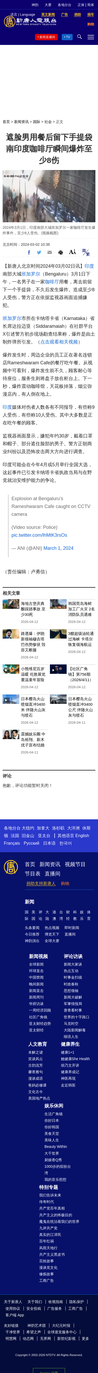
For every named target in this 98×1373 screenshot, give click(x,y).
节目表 (33, 874)
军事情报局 (73, 1004)
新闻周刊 (36, 997)
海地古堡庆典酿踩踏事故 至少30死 (33, 609)
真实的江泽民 (50, 1234)
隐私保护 (76, 1302)
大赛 (48, 5)
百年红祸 (46, 1241)
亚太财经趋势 (40, 1023)
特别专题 (48, 1187)
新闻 (29, 901)
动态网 (28, 1338)
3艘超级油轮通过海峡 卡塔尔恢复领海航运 (81, 639)
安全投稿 (33, 1308)
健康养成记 (70, 1072)
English (82, 835)
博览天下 (52, 934)
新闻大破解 (73, 997)
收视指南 (55, 1302)
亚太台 (44, 835)
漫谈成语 (35, 1078)
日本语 (49, 843)
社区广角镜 (38, 1017)
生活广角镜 (53, 1114)
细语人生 (71, 1037)
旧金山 (28, 835)
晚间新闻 (36, 984)
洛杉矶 (58, 828)
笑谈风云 (35, 1059)
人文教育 (37, 1044)
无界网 (45, 1338)
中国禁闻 (36, 977)
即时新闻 (72, 928)
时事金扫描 (73, 977)
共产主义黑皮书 (52, 1254)
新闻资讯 (21, 122)
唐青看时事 (73, 1010)
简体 (90, 5)
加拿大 (43, 828)
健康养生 (70, 1044)
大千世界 (51, 1153)
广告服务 (54, 1308)
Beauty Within (55, 1146)
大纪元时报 (61, 1325)
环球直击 (36, 971)
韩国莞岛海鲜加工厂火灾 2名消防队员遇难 (81, 609)
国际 (36, 122)
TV (68, 37)
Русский (31, 843)
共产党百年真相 (52, 1208)
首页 (6, 122)
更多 (85, 1338)
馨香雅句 (35, 1072)
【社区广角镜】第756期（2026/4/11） (81, 674)
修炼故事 (46, 1274)
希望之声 (33, 1332)
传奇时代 (46, 1202)
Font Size (72, 251)
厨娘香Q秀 (53, 1160)
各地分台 (64, 5)
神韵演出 (32, 941)
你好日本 (51, 1120)
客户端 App (14, 1315)
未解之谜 (35, 1052)
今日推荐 (32, 934)
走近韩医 (68, 1085)
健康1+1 (67, 1052)
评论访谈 (73, 956)
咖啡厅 (52, 281)
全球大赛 (52, 941)
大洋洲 (73, 828)
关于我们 (34, 1302)
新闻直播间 (47, 37)
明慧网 (10, 1338)
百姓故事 (46, 1261)
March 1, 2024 (58, 548)
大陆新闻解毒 (75, 1030)
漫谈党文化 (48, 1267)
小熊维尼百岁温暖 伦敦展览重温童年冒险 (33, 674)
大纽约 (28, 828)
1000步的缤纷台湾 (57, 1169)
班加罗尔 (30, 274)
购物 (65, 883)
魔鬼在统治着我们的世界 (59, 1221)
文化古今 (35, 1092)
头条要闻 (32, 928)
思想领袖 (71, 991)
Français (12, 843)
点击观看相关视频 (59, 341)
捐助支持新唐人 (41, 883)
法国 (15, 835)
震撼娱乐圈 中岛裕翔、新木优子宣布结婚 (33, 739)
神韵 (35, 5)
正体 (81, 5)
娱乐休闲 (53, 1105)
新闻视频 (38, 956)
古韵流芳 (35, 1065)
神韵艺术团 (36, 1325)
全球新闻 (36, 964)
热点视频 (52, 928)
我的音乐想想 (55, 1179)
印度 (89, 266)
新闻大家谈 (73, 964)
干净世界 (12, 1332)
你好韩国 (51, 1127)
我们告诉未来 (50, 1195)
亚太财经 (36, 1030)
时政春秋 (71, 984)
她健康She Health (75, 1059)
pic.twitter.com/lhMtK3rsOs (39, 535)
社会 (48, 122)
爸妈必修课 (37, 1085)
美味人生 (51, 1140)
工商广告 (46, 1280)
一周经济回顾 (40, 1010)
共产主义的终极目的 (55, 1215)
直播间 (52, 874)
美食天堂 (51, 1133)
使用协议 (12, 1308)
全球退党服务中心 (62, 1332)
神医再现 (68, 1078)
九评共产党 (48, 1228)
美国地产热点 (39, 1098)
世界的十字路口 (76, 1017)
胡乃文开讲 (70, 1065)
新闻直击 (36, 991)
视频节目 (75, 864)
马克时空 (71, 1023)
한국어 (65, 843)
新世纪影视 (66, 1338)
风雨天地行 (48, 1248)
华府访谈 (36, 1004)
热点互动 (71, 971)
